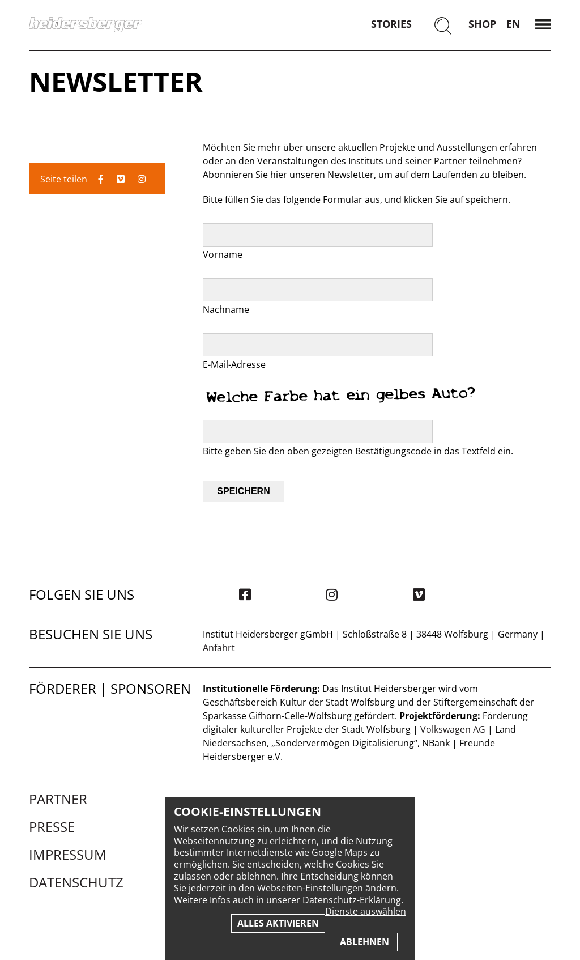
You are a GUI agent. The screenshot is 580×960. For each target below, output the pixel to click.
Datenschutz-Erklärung (351, 900)
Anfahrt (219, 648)
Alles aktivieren (278, 923)
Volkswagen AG (452, 729)
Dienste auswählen (365, 911)
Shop (482, 24)
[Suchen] (443, 26)
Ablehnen (365, 942)
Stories (391, 24)
